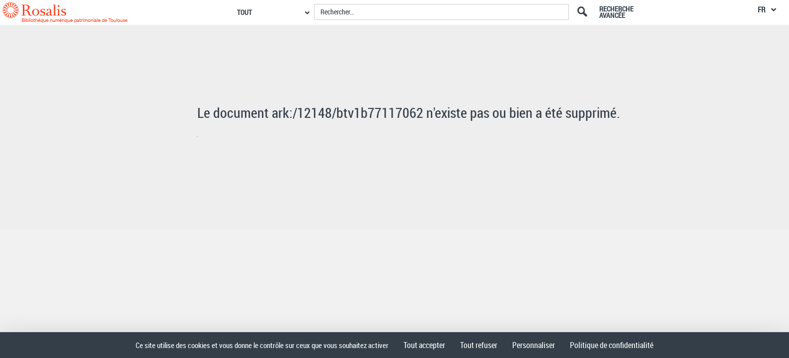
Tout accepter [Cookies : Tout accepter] (424, 345)
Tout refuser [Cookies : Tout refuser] (478, 345)
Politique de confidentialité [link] (611, 345)
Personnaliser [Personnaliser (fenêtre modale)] (533, 345)
